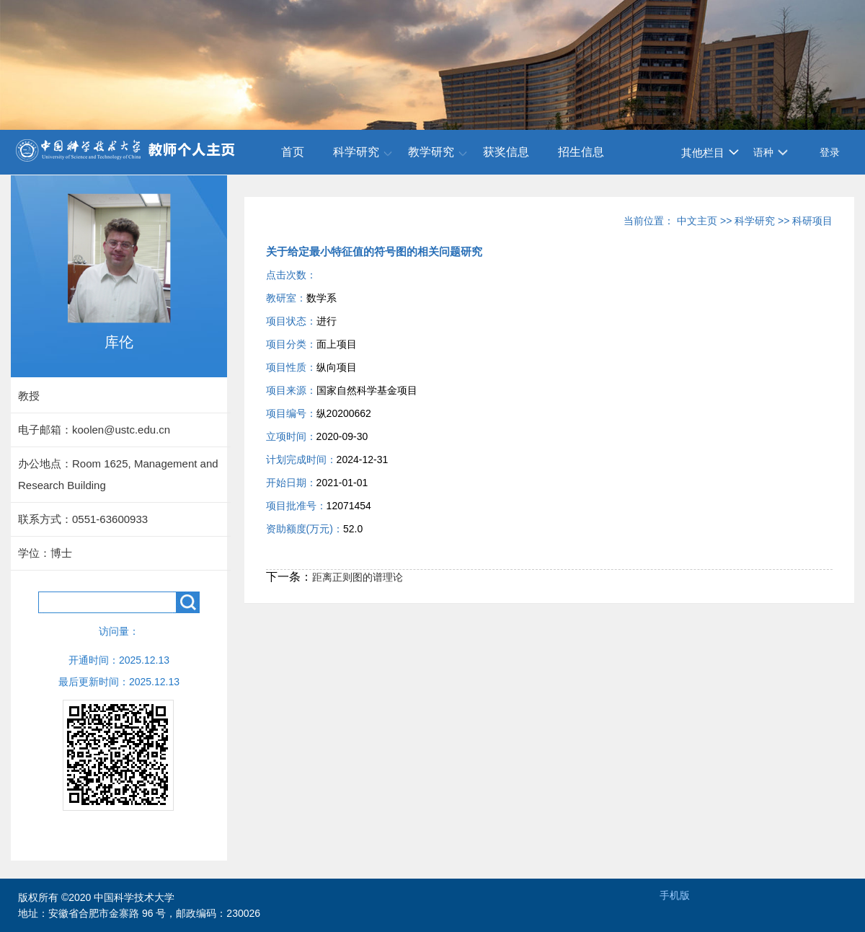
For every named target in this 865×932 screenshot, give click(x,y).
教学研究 (431, 152)
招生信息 (581, 152)
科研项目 (812, 221)
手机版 (675, 895)
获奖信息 (506, 152)
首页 (292, 152)
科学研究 (356, 152)
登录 (830, 152)
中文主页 (697, 221)
